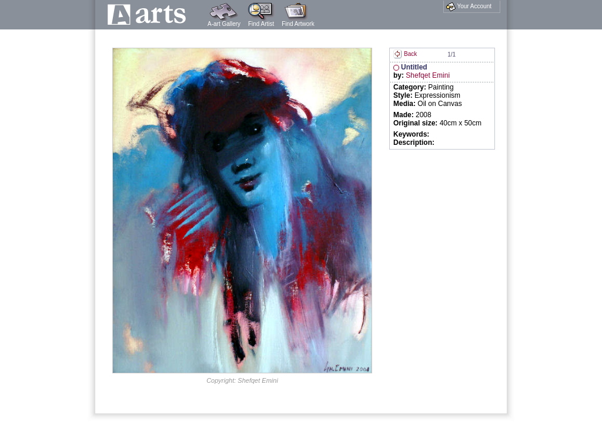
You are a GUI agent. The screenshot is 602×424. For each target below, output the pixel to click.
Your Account (468, 6)
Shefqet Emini (428, 75)
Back (405, 54)
